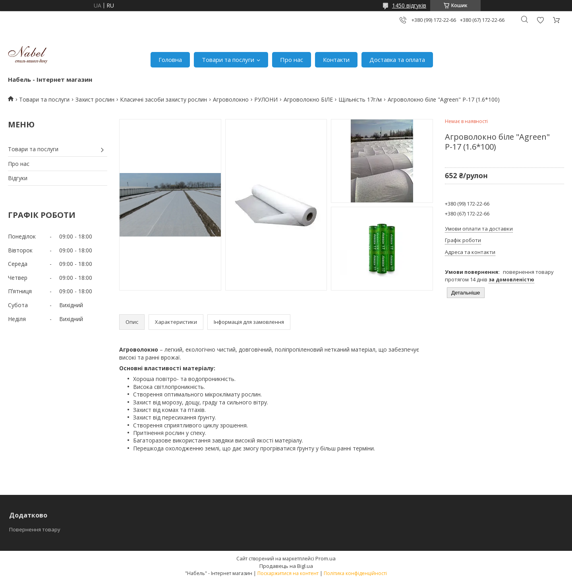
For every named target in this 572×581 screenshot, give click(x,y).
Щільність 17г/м (360, 99)
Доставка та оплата (397, 59)
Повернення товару (34, 529)
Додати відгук (540, 20)
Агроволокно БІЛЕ (308, 99)
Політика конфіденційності (355, 573)
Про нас (291, 59)
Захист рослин (94, 99)
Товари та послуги (228, 59)
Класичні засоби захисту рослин (163, 99)
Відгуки (17, 178)
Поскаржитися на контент (288, 573)
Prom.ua (325, 558)
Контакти (336, 59)
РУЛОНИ (266, 99)
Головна (170, 59)
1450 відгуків (409, 5)
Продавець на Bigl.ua (286, 565)
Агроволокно (231, 99)
